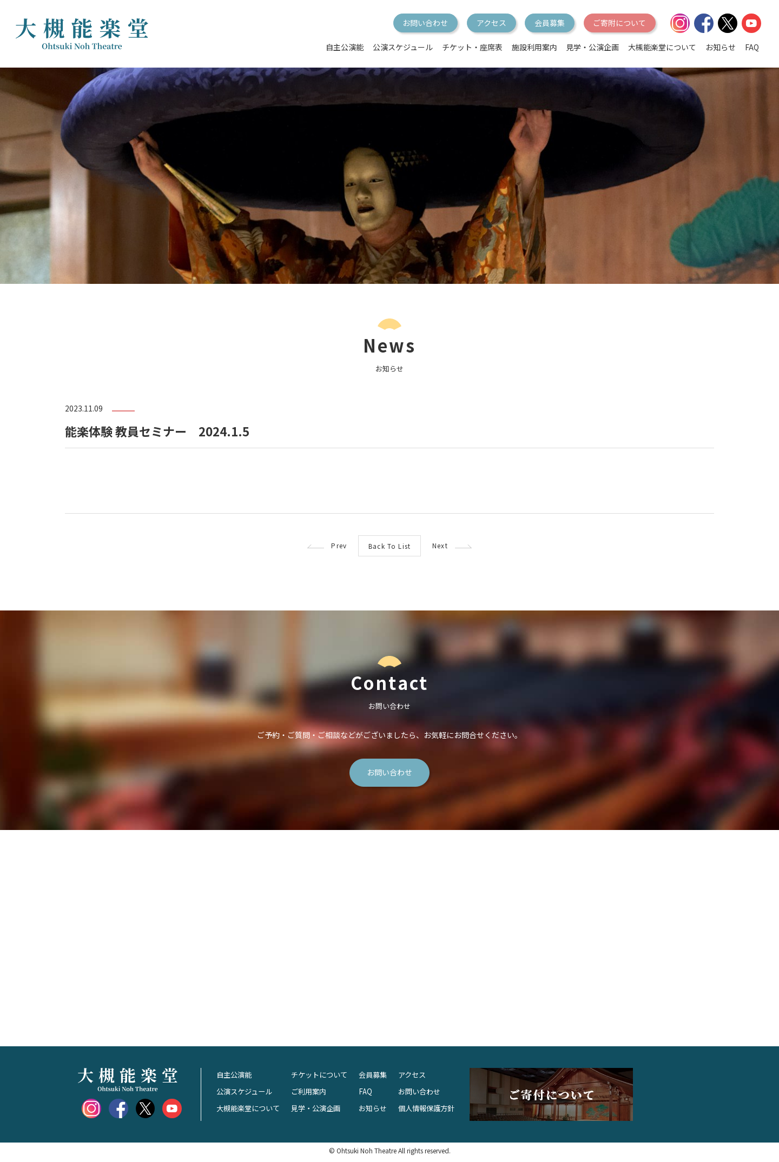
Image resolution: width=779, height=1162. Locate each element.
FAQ (752, 47)
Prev (309, 546)
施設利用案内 (534, 47)
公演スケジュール (403, 47)
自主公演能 (345, 47)
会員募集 (549, 22)
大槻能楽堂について (662, 47)
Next (469, 546)
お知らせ (720, 47)
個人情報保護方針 (440, 1111)
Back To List (389, 546)
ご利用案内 (315, 1095)
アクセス (491, 22)
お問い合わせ (425, 22)
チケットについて (326, 1078)
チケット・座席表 (472, 47)
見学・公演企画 (592, 47)
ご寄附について (619, 22)
